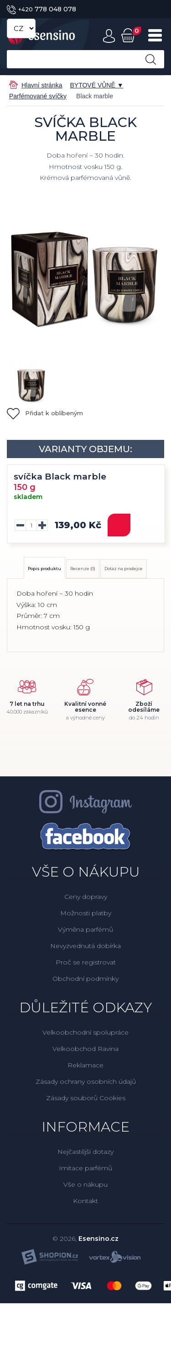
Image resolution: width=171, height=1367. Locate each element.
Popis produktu (44, 568)
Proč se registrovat (86, 962)
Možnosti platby (85, 913)
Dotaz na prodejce (123, 568)
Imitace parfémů (85, 1168)
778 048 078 (41, 9)
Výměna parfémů (85, 929)
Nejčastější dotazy (85, 1152)
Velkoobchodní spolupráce (85, 1032)
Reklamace (85, 1065)
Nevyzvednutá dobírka (85, 946)
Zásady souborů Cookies (85, 1098)
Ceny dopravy (85, 897)
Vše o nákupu (85, 1184)
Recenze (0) (82, 568)
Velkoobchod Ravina (85, 1049)
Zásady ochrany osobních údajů (86, 1081)
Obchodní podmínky (85, 978)
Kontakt (85, 1201)
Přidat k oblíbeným (45, 413)
